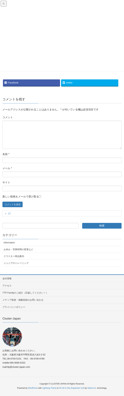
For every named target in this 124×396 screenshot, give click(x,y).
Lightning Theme (49, 388)
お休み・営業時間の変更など (18, 249)
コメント (7, 117)
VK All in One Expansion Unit (71, 388)
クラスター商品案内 (14, 256)
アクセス (7, 285)
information (9, 242)
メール (7, 168)
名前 (5, 154)
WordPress (33, 388)
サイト (6, 182)
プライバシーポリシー (13, 307)
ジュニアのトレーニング (16, 263)
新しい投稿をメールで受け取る (20, 196)
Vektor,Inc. (91, 388)
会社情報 (7, 278)
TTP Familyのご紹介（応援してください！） (25, 292)
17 (9, 213)
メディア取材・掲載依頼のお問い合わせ (22, 300)
